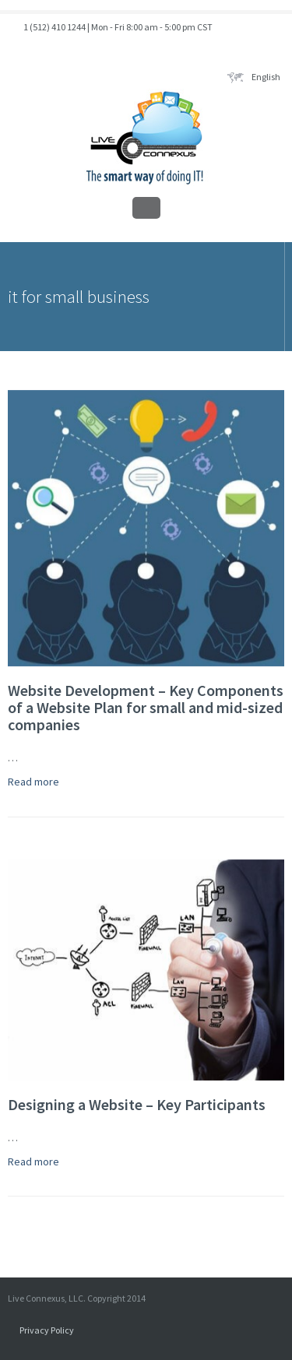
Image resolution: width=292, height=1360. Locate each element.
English (253, 77)
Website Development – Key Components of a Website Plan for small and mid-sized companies (145, 707)
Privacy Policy (46, 1330)
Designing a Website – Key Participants (137, 1104)
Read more (33, 782)
